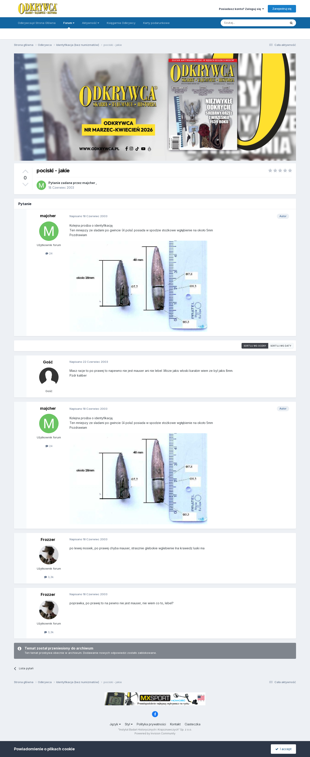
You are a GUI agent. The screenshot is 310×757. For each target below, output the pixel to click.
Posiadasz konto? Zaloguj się (241, 9)
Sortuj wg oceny (255, 345)
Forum (68, 24)
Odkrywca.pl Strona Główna (37, 23)
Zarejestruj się (281, 8)
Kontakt (175, 724)
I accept (283, 749)
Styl (129, 724)
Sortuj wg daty (280, 345)
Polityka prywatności (151, 724)
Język (115, 724)
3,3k (49, 577)
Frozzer (48, 539)
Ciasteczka (192, 724)
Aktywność (90, 23)
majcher (88, 183)
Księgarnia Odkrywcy (121, 23)
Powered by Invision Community (155, 733)
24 (49, 253)
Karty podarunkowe (156, 23)
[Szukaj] (243, 22)
